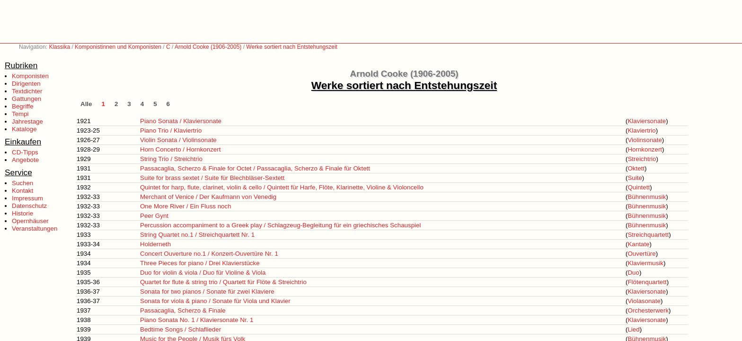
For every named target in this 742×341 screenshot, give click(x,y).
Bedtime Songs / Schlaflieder (180, 329)
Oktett (636, 168)
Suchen (22, 183)
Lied (633, 329)
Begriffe (23, 106)
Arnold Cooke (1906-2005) (208, 47)
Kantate (638, 244)
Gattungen (26, 98)
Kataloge (24, 129)
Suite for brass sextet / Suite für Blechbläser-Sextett (212, 177)
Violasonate (643, 301)
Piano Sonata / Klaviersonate (180, 121)
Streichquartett (648, 234)
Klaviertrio (641, 130)
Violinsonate (644, 140)
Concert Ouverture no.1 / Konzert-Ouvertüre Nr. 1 (209, 253)
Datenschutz (29, 205)
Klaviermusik (645, 263)
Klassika (59, 47)
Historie (22, 213)
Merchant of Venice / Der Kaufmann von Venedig (208, 196)
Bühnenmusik (646, 196)
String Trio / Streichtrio (171, 158)
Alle (86, 104)
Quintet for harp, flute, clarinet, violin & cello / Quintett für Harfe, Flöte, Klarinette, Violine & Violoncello (282, 187)
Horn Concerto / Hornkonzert (180, 149)
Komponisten (30, 76)
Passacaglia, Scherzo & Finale (183, 310)
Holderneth (155, 244)
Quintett (638, 187)
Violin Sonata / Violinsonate (178, 140)
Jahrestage (27, 121)
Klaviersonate (646, 121)
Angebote (25, 159)
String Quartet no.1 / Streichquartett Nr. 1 (197, 234)
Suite (634, 177)
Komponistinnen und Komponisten (118, 47)
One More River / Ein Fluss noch (185, 206)
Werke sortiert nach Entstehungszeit (291, 47)
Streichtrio (641, 158)
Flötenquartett (646, 282)
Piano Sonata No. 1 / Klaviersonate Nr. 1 (196, 319)
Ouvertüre (641, 253)
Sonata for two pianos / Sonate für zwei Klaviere (207, 291)
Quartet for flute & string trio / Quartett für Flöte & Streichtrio (223, 282)
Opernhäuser (30, 220)
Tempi (20, 113)
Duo (633, 272)
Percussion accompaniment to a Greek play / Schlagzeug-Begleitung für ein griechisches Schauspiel (280, 225)
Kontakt (22, 190)
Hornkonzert (644, 149)
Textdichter (27, 91)
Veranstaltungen (34, 228)
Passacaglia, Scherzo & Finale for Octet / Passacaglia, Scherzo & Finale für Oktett (255, 168)
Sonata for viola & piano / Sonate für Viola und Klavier (215, 301)
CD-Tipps (25, 152)
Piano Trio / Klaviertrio (171, 130)
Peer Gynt (154, 215)
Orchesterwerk (648, 310)
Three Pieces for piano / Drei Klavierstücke (200, 263)
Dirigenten (26, 83)
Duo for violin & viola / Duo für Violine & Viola (202, 272)
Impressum (27, 198)
